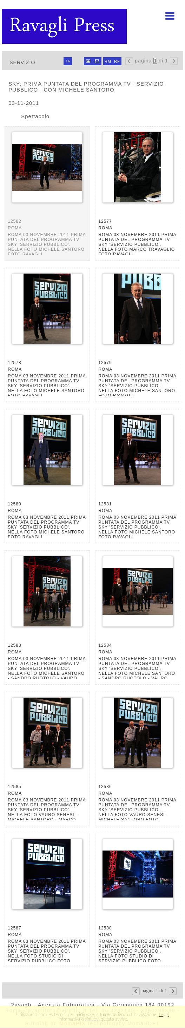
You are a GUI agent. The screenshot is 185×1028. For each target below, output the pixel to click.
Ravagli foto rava (65, 26)
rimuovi (92, 1019)
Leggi (164, 1014)
